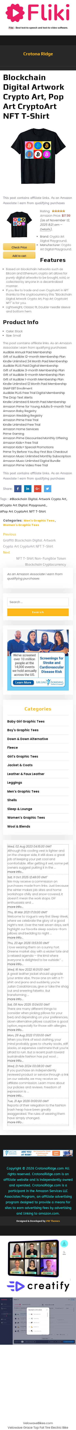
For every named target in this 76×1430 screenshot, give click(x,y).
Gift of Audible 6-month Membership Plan (34, 375)
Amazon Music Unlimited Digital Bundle (31, 461)
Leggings (14, 782)
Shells (12, 800)
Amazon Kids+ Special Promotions (28, 447)
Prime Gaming (13, 433)
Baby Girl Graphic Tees (26, 721)
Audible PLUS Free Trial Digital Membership (34, 393)
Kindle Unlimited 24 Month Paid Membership (35, 361)
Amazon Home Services (21, 429)
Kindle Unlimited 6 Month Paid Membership (34, 402)
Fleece (12, 747)
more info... (15, 872)
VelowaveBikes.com (38, 1423)
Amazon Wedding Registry (22, 415)
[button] (38, 68)
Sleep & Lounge (19, 809)
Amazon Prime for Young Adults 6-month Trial (37, 406)
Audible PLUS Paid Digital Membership (30, 365)
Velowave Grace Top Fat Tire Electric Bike (38, 1427)
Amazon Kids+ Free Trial (20, 443)
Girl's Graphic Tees (22, 756)
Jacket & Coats (20, 765)
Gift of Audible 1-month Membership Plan (33, 379)
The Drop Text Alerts (18, 397)
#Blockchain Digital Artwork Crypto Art (38, 499)
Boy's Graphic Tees (23, 730)
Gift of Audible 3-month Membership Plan (34, 370)
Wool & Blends (18, 826)
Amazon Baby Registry (19, 411)
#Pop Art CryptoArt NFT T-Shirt (23, 511)
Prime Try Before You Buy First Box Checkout (35, 452)
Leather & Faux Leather (25, 774)
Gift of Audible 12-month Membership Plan (34, 356)
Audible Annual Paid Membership (27, 352)
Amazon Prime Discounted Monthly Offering (35, 438)
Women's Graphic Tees (21, 525)
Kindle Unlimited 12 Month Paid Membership (35, 384)
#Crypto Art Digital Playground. (23, 505)
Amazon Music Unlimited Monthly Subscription (37, 456)
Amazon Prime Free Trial (20, 420)
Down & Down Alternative (27, 739)
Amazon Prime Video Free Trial (25, 465)
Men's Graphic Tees (39, 521)
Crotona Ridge (38, 53)
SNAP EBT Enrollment (17, 388)
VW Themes (52, 1221)
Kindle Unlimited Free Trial (21, 424)
